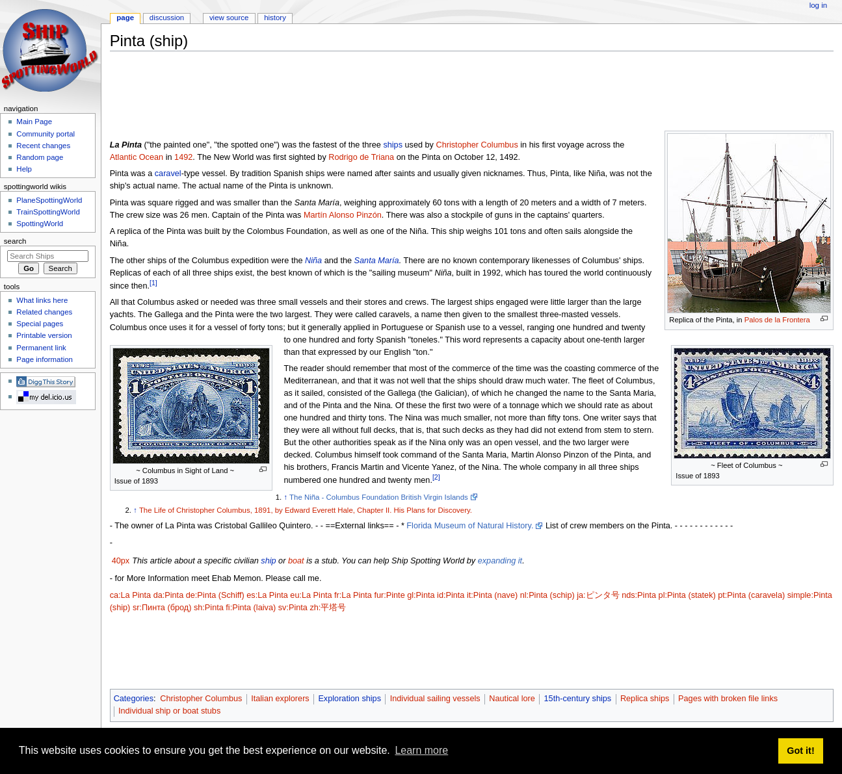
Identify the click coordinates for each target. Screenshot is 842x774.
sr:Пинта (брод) (162, 607)
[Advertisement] (346, 90)
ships (392, 144)
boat (296, 560)
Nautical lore (512, 698)
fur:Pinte (389, 595)
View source (228, 17)
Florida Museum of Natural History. (469, 525)
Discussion (167, 17)
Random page (39, 157)
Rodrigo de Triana (361, 157)
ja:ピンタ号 (598, 595)
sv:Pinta (293, 607)
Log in (818, 5)
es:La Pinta (266, 595)
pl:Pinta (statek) (687, 595)
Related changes (44, 312)
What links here (42, 300)
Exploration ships (349, 698)
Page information (44, 359)
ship (268, 560)
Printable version (44, 335)
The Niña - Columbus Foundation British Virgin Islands (378, 497)
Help (24, 169)
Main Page (34, 121)
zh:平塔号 (327, 607)
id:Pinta (450, 595)
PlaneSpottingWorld (49, 200)
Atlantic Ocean (137, 157)
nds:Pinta (639, 595)
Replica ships (644, 698)
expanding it (500, 560)
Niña (313, 260)
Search (15, 241)
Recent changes (43, 145)
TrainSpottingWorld (47, 212)
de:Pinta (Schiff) (215, 595)
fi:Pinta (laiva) (251, 607)
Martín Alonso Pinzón (343, 215)
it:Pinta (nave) (492, 595)
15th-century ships (578, 698)
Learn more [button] (421, 750)
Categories (133, 698)
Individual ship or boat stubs (169, 711)
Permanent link (41, 348)
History (275, 17)
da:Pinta (168, 595)
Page (125, 17)
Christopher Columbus (477, 144)
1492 (183, 157)
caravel (168, 173)
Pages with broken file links (728, 698)
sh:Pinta (209, 607)
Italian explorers (280, 698)
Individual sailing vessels (435, 698)
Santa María (376, 260)
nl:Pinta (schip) (547, 595)
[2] (436, 477)
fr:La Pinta (353, 595)
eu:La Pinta (311, 595)
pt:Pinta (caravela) (751, 595)
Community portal (45, 134)
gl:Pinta (420, 595)
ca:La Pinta (130, 595)
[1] (153, 283)
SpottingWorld (39, 223)
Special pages (39, 324)
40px (121, 560)
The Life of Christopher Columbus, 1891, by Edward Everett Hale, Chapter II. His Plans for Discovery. (305, 510)
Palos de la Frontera (777, 320)
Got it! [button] (800, 750)
